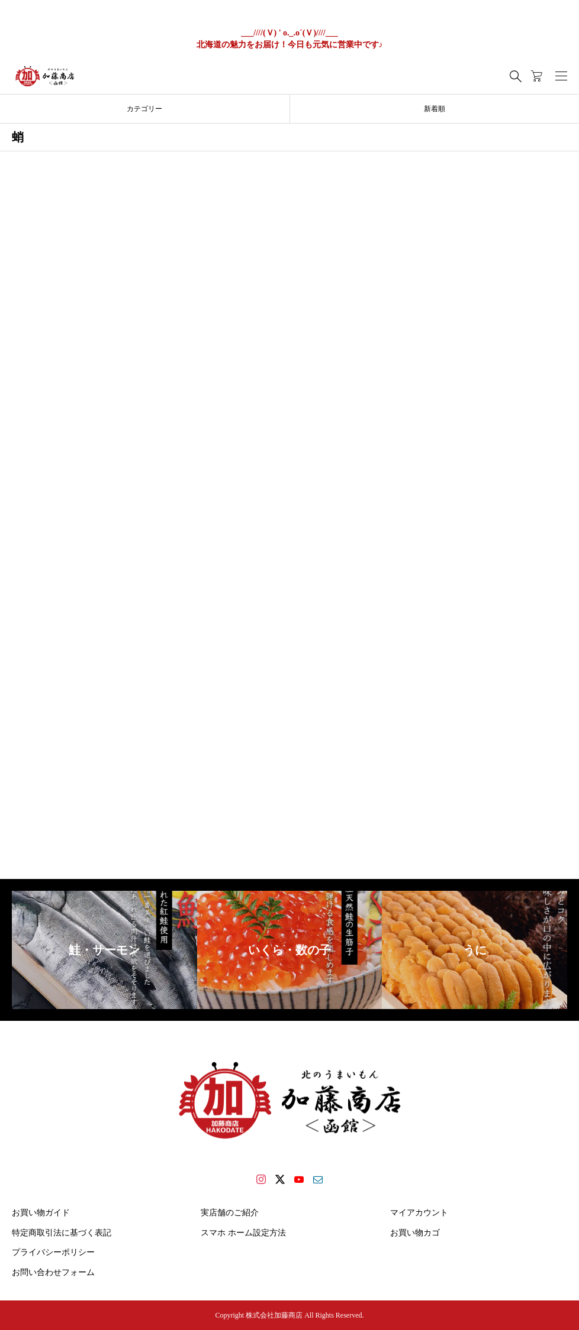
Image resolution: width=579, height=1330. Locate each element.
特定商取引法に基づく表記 (61, 1232)
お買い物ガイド (41, 1212)
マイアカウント (419, 1212)
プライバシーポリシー (53, 1252)
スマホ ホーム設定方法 (243, 1232)
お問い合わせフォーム (53, 1272)
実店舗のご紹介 (230, 1212)
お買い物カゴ (415, 1232)
